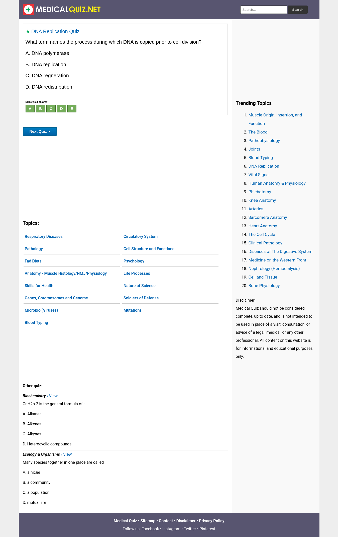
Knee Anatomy (262, 200)
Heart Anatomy (263, 225)
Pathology (34, 248)
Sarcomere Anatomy (268, 217)
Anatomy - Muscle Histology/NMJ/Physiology (66, 273)
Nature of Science (140, 285)
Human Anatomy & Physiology (277, 183)
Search (297, 10)
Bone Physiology (264, 285)
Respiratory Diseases (44, 236)
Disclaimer (186, 520)
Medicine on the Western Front (277, 259)
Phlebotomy (260, 191)
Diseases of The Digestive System (280, 251)
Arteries (256, 208)
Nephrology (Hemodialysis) (274, 268)
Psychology (134, 261)
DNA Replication (264, 166)
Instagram (171, 528)
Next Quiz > (40, 131)
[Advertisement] (125, 177)
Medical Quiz (125, 520)
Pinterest (207, 528)
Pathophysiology (264, 140)
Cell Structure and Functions (149, 248)
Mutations (133, 310)
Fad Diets (33, 261)
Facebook (150, 528)
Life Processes (137, 273)
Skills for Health (39, 285)
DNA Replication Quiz (55, 31)
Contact (166, 520)
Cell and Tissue (263, 277)
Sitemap (148, 520)
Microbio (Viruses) (41, 310)
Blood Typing (36, 322)
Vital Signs (259, 174)
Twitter (190, 528)
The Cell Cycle (262, 234)
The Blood (258, 132)
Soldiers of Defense (141, 298)
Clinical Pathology (265, 242)
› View (52, 395)
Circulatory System (141, 236)
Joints (254, 149)
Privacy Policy (211, 520)
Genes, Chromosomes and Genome (56, 298)
